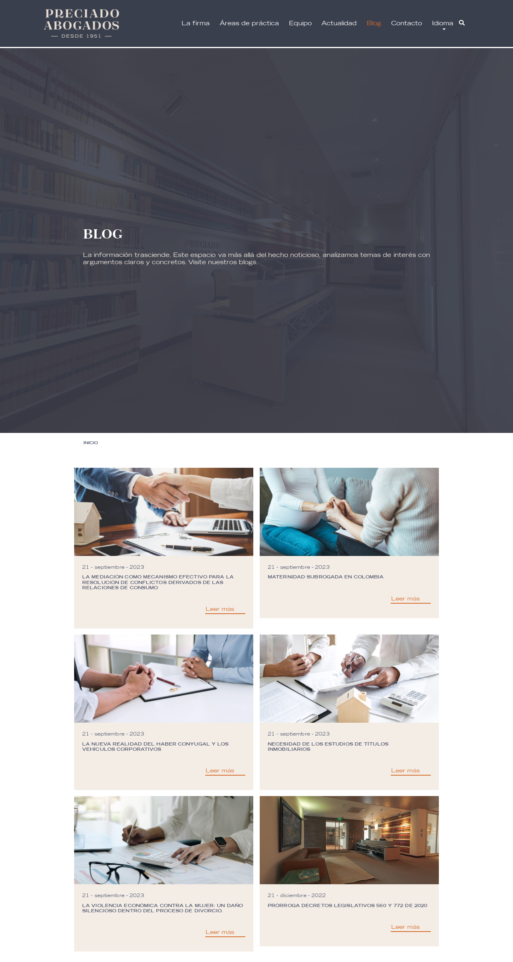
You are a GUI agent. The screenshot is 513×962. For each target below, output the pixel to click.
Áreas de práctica (249, 23)
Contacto (406, 23)
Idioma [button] (442, 23)
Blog (374, 23)
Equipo (300, 23)
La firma (196, 23)
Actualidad (339, 23)
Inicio (90, 442)
